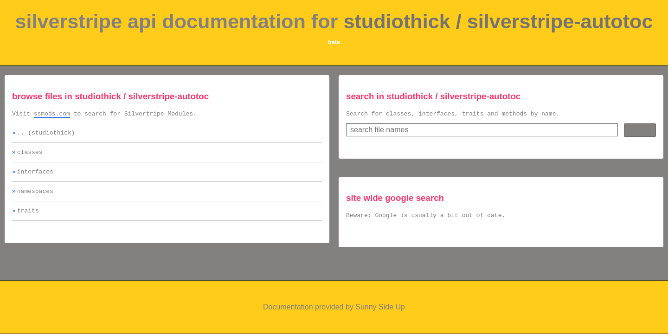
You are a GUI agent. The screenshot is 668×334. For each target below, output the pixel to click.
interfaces (35, 177)
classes (30, 156)
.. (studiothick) (46, 135)
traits (28, 218)
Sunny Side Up (380, 307)
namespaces (35, 197)
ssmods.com (52, 114)
